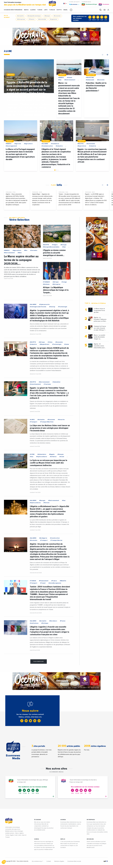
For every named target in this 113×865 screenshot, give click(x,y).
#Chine (50, 342)
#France (54, 580)
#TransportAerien (56, 540)
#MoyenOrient (44, 344)
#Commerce (55, 143)
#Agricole (17, 143)
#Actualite (20, 16)
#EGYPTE (10, 74)
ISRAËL (65, 9)
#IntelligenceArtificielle (38, 306)
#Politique (44, 623)
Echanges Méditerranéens (13, 9)
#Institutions (34, 623)
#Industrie (10, 79)
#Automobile (42, 19)
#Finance (31, 19)
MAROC (26, 9)
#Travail (42, 583)
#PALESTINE (91, 75)
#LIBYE (32, 419)
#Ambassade (90, 79)
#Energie (64, 244)
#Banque (47, 16)
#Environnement (69, 79)
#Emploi (44, 77)
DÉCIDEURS (90, 839)
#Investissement (21, 79)
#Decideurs (53, 621)
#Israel (61, 456)
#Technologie (62, 306)
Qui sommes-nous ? (37, 861)
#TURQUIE (46, 282)
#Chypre (55, 244)
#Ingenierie (53, 19)
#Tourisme (47, 384)
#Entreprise (56, 284)
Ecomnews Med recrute (74, 861)
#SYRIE (32, 454)
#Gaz (64, 247)
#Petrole (46, 502)
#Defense (46, 284)
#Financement (43, 580)
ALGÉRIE (33, 9)
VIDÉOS (36, 839)
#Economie (57, 16)
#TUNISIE (33, 580)
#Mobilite (63, 580)
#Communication (47, 146)
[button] (71, 10)
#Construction (55, 538)
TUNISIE (39, 9)
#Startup (52, 306)
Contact (48, 861)
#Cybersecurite (44, 304)
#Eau (59, 79)
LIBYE (46, 9)
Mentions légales (59, 861)
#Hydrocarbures (41, 456)
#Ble (25, 250)
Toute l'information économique (25, 4)
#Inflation (53, 456)
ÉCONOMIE (37, 819)
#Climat (69, 77)
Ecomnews (74, 4)
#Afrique (56, 282)
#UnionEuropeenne (55, 583)
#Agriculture (28, 143)
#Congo (64, 282)
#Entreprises (21, 19)
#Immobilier (57, 382)
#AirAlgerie (43, 538)
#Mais (20, 252)
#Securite (61, 419)
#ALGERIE (46, 141)
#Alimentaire (41, 454)
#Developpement (11, 146)
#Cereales (33, 250)
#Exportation (82, 146)
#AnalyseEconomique (34, 16)
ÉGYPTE (59, 9)
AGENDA (63, 819)
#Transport (33, 422)
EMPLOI (62, 839)
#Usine (66, 344)
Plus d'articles (38, 661)
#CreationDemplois (22, 77)
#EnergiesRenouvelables (51, 247)
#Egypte (52, 454)
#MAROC (62, 75)
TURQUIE (52, 9)
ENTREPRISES (91, 819)
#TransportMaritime (46, 422)
